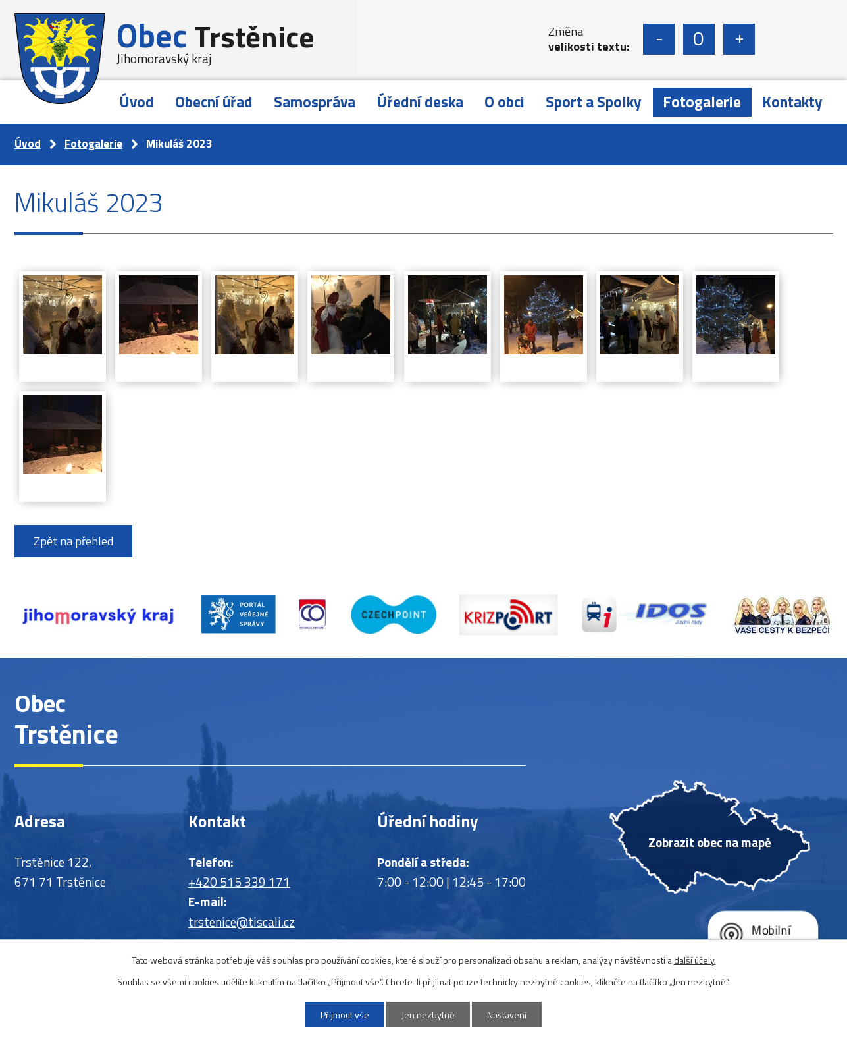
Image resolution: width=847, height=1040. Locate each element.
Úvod (136, 101)
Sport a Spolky (594, 101)
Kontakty (792, 101)
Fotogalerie (702, 101)
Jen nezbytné (428, 1015)
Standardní (699, 39)
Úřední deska (419, 101)
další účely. (695, 960)
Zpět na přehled (73, 541)
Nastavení (506, 1015)
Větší (739, 39)
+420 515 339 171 (239, 881)
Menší (659, 39)
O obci (504, 101)
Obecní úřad (214, 101)
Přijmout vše (345, 1015)
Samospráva (314, 101)
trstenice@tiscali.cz (241, 921)
